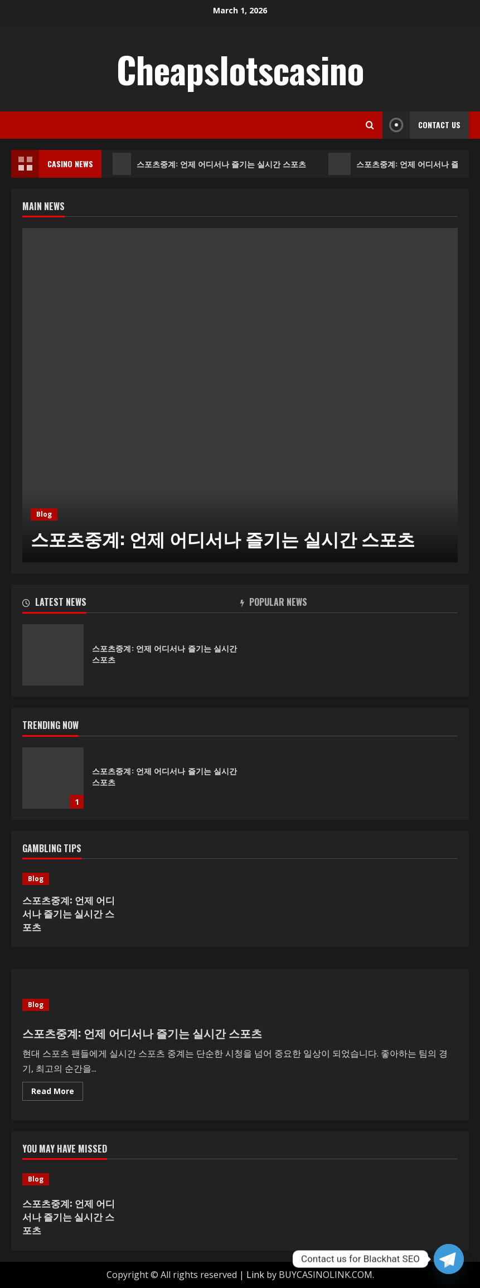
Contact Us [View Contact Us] (421, 125)
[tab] (131, 604)
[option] (240, 395)
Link (255, 1274)
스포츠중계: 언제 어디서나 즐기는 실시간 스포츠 (210, 164)
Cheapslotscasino (240, 69)
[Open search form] (370, 125)
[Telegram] (449, 1259)
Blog (44, 514)
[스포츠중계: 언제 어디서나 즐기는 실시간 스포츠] (240, 395)
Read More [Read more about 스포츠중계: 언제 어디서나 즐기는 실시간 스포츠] (57, 1093)
